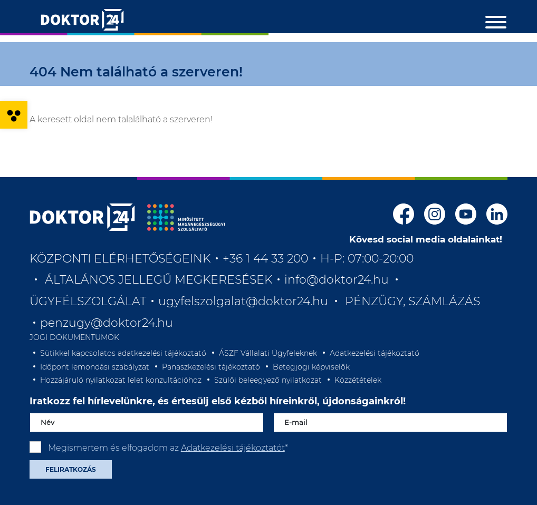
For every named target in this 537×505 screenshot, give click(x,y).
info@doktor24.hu (336, 280)
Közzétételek (357, 380)
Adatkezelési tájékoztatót (233, 448)
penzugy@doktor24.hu (108, 323)
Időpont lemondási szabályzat (94, 367)
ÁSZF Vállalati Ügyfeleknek (268, 353)
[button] (13, 115)
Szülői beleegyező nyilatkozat (268, 380)
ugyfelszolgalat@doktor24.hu (243, 301)
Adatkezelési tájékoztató (374, 353)
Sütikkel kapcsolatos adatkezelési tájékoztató (123, 353)
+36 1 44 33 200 (265, 258)
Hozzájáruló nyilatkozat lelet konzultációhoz (121, 380)
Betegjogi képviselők (311, 367)
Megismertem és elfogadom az (168, 448)
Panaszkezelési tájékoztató (211, 367)
